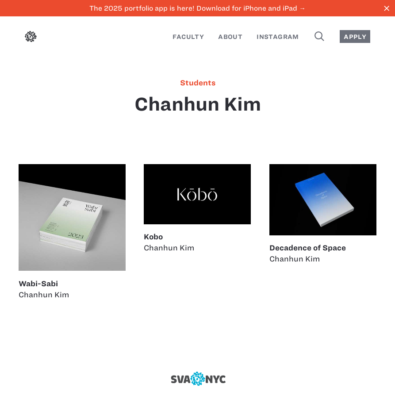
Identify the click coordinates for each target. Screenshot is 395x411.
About (230, 36)
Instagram (278, 36)
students (197, 82)
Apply (355, 36)
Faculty (188, 36)
